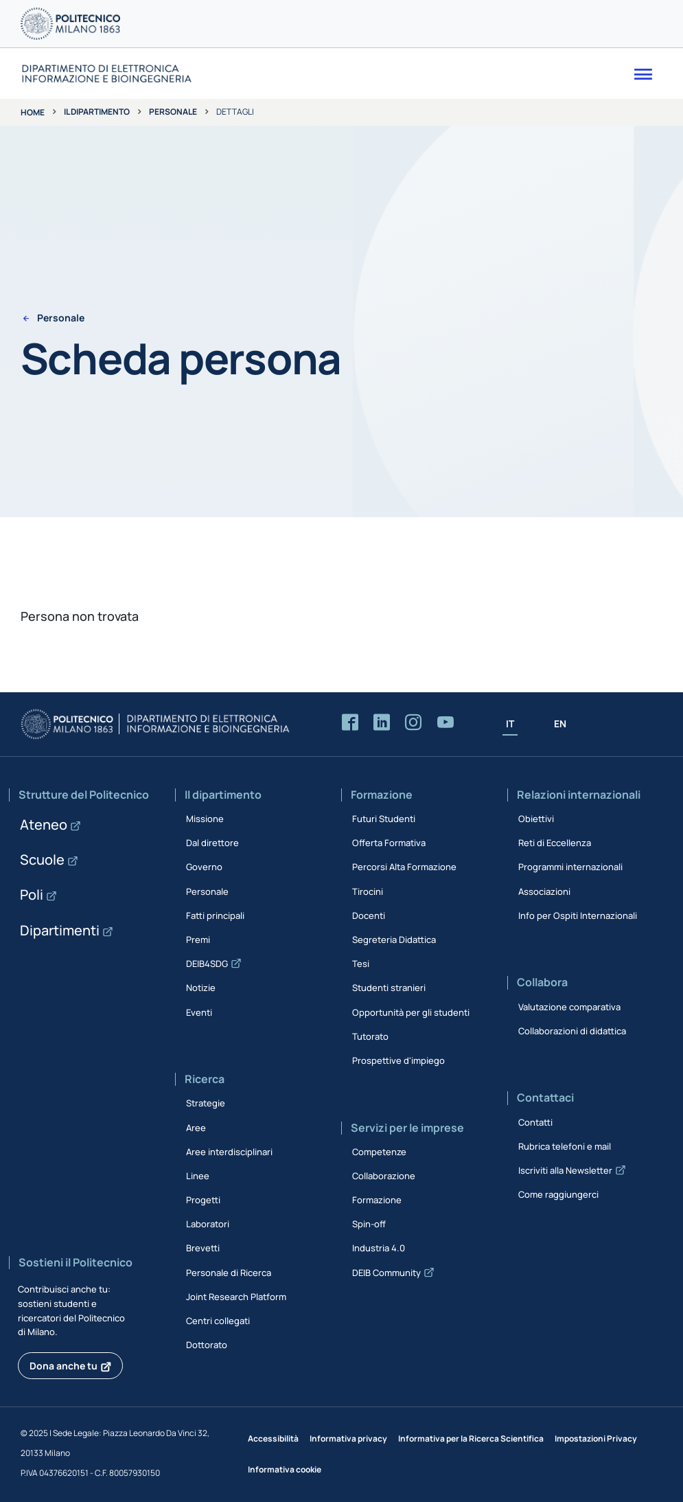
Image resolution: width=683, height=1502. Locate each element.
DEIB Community (386, 1272)
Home (33, 112)
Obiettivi (536, 818)
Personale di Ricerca (228, 1272)
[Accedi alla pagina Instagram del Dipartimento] (413, 723)
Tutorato (370, 1036)
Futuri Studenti (383, 818)
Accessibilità (273, 1438)
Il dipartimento (97, 111)
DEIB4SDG (207, 963)
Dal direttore (212, 843)
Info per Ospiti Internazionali (577, 915)
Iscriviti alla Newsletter (565, 1170)
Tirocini (367, 891)
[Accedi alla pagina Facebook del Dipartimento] (350, 723)
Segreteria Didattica (394, 939)
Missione (205, 818)
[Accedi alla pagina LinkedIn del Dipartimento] (381, 723)
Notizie (201, 987)
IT (510, 723)
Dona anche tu (63, 1365)
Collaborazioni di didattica (572, 1031)
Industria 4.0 (378, 1248)
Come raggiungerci (558, 1194)
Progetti (203, 1200)
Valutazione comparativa (569, 1007)
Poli (31, 894)
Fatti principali (215, 915)
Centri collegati (218, 1321)
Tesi (360, 963)
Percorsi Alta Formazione (404, 867)
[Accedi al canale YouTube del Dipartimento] (445, 723)
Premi (198, 939)
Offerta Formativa (389, 843)
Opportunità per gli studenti (411, 1012)
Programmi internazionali (570, 867)
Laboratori (207, 1224)
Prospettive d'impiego (398, 1060)
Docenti (368, 915)
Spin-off (369, 1224)
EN (560, 723)
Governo (204, 867)
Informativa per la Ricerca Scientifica (471, 1438)
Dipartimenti (60, 930)
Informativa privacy (348, 1438)
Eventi (199, 1012)
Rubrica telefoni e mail (564, 1146)
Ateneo (43, 824)
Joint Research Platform (236, 1296)
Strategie (205, 1103)
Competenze (379, 1152)
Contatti (535, 1122)
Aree (196, 1128)
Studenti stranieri (389, 987)
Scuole (42, 859)
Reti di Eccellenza (554, 843)
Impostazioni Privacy (596, 1438)
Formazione (377, 1200)
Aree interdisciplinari (229, 1152)
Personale (173, 111)
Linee (197, 1176)
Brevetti (203, 1248)
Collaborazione (383, 1176)
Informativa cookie (284, 1469)
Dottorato (206, 1345)
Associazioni (544, 891)
